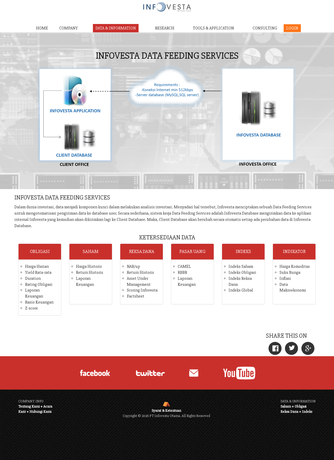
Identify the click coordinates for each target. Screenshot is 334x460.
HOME (42, 28)
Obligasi (300, 406)
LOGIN (292, 28)
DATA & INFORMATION (116, 28)
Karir (22, 411)
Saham (286, 406)
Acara (47, 406)
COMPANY (68, 28)
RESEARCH (164, 28)
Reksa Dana (289, 411)
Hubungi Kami (40, 411)
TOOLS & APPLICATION (213, 28)
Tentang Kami (29, 406)
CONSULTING (265, 28)
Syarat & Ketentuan (166, 410)
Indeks (307, 411)
